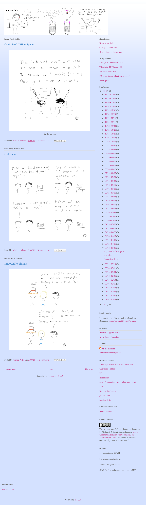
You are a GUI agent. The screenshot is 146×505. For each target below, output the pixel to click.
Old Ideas (10, 154)
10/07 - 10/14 (110, 138)
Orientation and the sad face (110, 52)
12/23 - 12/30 (110, 94)
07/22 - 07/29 (110, 177)
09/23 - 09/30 (110, 146)
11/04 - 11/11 (110, 122)
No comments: (44, 141)
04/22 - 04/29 (110, 228)
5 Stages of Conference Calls (111, 63)
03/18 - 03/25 (110, 248)
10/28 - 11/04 (110, 126)
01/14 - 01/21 (110, 296)
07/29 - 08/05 (110, 173)
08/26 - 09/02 (110, 157)
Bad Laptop (104, 80)
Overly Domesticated (108, 47)
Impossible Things (15, 263)
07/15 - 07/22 (110, 181)
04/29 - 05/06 (110, 224)
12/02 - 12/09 (110, 106)
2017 (105, 304)
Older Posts (88, 369)
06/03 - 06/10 (110, 205)
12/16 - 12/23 (110, 98)
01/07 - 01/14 (110, 299)
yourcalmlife (104, 395)
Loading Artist (105, 400)
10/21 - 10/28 (110, 130)
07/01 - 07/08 (110, 189)
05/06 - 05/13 (110, 220)
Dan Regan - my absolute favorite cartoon (116, 364)
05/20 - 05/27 (110, 212)
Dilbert (102, 373)
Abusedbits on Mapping (109, 337)
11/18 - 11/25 (110, 114)
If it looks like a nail (107, 71)
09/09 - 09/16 (110, 153)
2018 (105, 91)
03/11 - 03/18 (110, 264)
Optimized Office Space (18, 44)
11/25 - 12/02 (110, 110)
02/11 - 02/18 (110, 280)
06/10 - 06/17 (110, 201)
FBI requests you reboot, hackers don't (114, 76)
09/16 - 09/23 (110, 149)
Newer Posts (11, 369)
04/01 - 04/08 (110, 240)
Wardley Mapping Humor (109, 333)
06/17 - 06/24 (110, 197)
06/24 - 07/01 (110, 193)
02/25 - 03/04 (110, 272)
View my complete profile (109, 352)
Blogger (78, 500)
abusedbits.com (105, 412)
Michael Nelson (108, 349)
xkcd (101, 387)
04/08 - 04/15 (110, 236)
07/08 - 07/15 (110, 185)
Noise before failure (107, 43)
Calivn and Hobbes (107, 369)
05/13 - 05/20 (110, 216)
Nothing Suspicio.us (107, 391)
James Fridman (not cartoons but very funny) (117, 382)
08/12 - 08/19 (110, 165)
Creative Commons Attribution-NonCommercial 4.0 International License (119, 435)
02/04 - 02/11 (110, 284)
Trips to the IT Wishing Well (110, 67)
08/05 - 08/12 (110, 169)
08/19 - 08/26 (110, 161)
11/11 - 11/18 (110, 118)
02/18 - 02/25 (110, 276)
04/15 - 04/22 (110, 232)
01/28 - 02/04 (110, 288)
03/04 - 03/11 (110, 268)
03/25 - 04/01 (110, 244)
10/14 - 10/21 (110, 134)
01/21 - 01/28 (110, 292)
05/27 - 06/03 (110, 209)
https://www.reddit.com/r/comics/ (122, 321)
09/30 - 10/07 (110, 142)
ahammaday (104, 378)
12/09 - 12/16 (110, 102)
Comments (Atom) (55, 376)
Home (50, 369)
